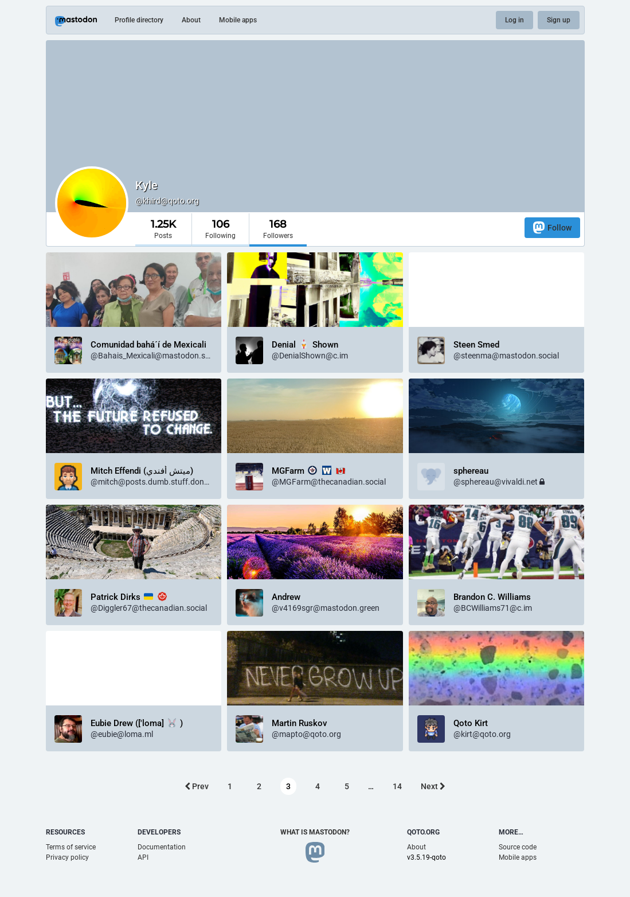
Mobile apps (238, 20)
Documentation (162, 847)
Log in (514, 20)
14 (397, 786)
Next (433, 786)
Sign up (558, 20)
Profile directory (139, 20)
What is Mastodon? (315, 832)
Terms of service (71, 847)
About (191, 20)
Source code (518, 847)
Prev (197, 786)
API (143, 857)
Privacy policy (67, 857)
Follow (552, 227)
